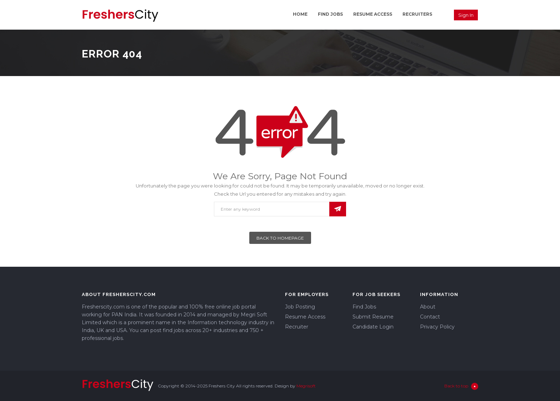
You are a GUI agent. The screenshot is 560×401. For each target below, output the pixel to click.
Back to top (461, 386)
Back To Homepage (280, 238)
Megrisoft (306, 386)
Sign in (466, 15)
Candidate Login (373, 327)
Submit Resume (373, 317)
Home (300, 14)
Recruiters (417, 14)
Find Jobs (330, 14)
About (427, 307)
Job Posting (300, 307)
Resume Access (372, 14)
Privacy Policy (437, 327)
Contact (430, 317)
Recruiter (296, 327)
